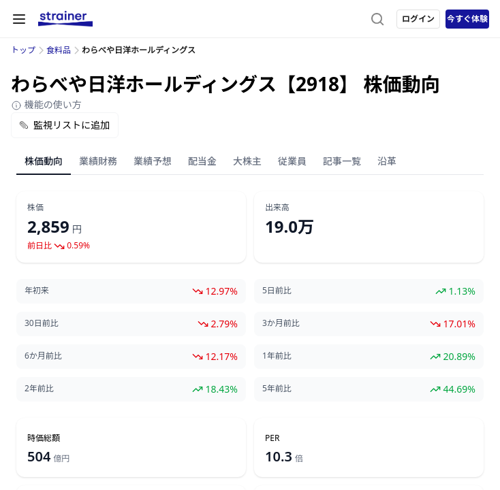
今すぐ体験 (467, 18)
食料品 (58, 50)
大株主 (247, 160)
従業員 (292, 160)
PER (272, 438)
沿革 (386, 160)
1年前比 (277, 355)
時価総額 (43, 438)
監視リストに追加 (65, 124)
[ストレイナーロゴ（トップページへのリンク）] (65, 19)
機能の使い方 (46, 104)
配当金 (202, 160)
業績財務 (98, 160)
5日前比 (277, 290)
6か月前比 (43, 355)
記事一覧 (342, 160)
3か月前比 (281, 323)
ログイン (418, 18)
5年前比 (277, 388)
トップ (23, 50)
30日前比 (42, 323)
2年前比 (39, 388)
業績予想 (153, 160)
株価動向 (44, 160)
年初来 (37, 290)
